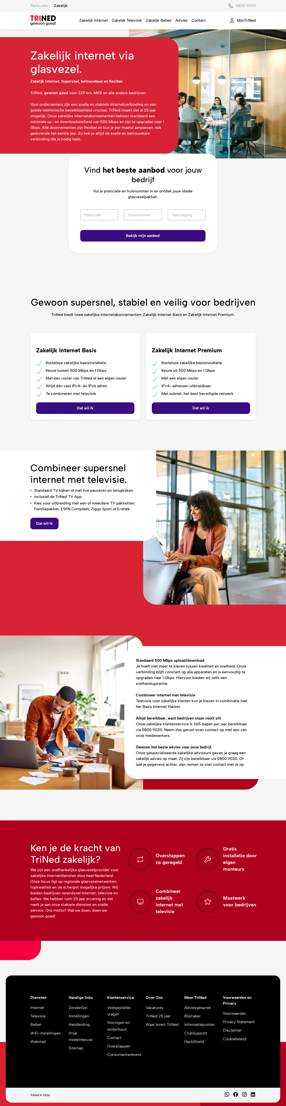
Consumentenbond (124, 1054)
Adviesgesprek (197, 1007)
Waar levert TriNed (162, 1024)
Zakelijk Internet (93, 20)
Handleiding (79, 1024)
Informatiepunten (199, 1024)
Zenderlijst (78, 1007)
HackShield (194, 1041)
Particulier (39, 5)
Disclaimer (232, 1030)
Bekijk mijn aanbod (143, 235)
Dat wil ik (44, 523)
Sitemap (76, 1048)
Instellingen (79, 1016)
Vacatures (154, 1007)
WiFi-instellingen (45, 1033)
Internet (37, 1007)
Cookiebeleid (234, 1039)
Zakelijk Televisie (127, 20)
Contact (199, 20)
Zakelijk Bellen (159, 20)
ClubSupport (195, 1033)
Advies (181, 20)
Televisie (38, 1016)
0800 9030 (246, 5)
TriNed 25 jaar (158, 1016)
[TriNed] (43, 20)
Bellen (35, 1024)
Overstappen (118, 1046)
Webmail (38, 1041)
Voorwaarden (234, 1013)
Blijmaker (192, 1016)
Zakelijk (61, 5)
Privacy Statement (239, 1022)
